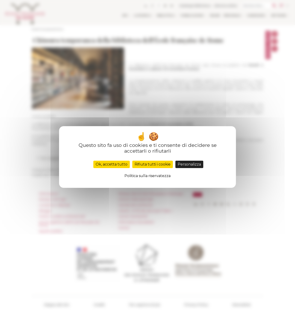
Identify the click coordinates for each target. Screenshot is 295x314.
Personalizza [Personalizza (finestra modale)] (189, 164)
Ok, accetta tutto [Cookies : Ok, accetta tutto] (111, 164)
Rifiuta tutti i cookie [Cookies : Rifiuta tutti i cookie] (153, 164)
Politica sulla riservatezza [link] (147, 176)
